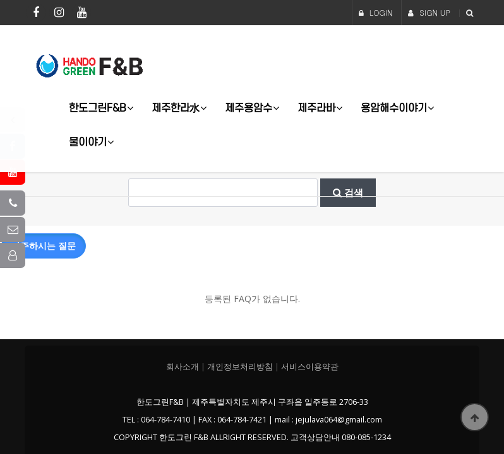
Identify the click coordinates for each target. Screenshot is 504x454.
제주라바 (316, 107)
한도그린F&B (97, 107)
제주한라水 (176, 107)
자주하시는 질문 (43, 245)
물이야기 (88, 141)
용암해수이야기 (394, 107)
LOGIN (376, 12)
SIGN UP (429, 12)
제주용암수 (248, 107)
